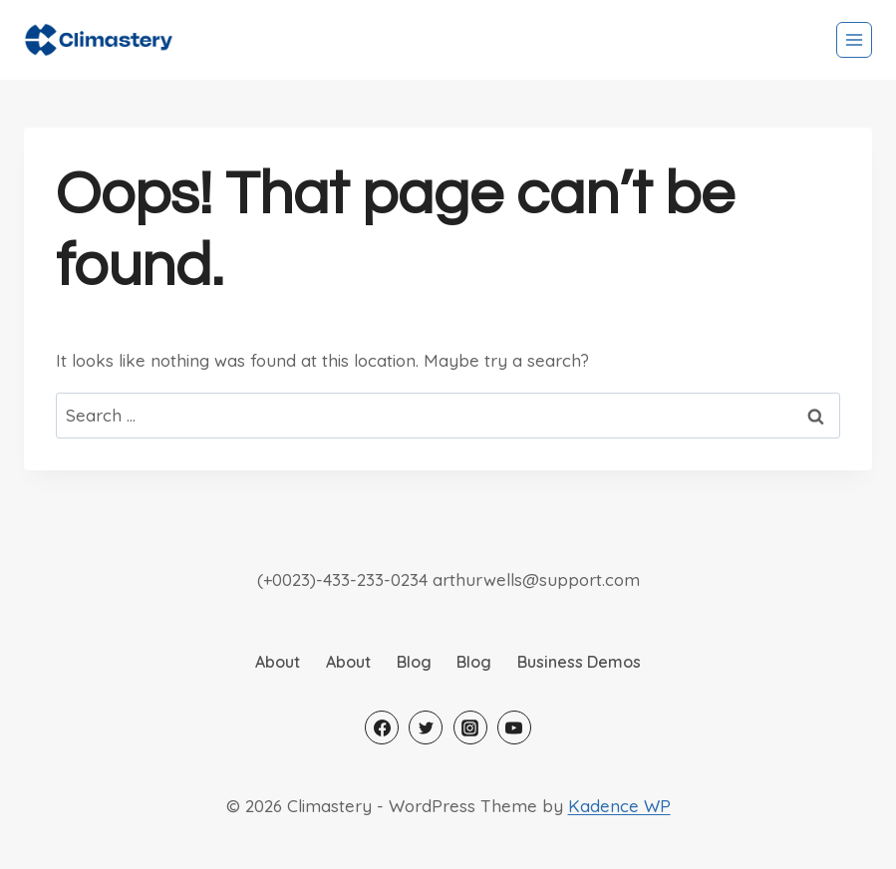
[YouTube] (514, 727)
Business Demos (579, 662)
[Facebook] (382, 727)
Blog (414, 662)
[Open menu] (854, 40)
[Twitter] (426, 727)
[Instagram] (470, 727)
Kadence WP (619, 805)
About (277, 662)
